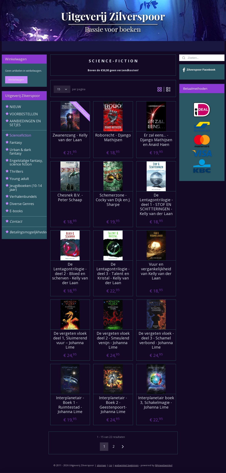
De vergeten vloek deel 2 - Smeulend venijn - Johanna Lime (112, 340)
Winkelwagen (16, 79)
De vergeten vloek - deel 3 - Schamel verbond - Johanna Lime (156, 340)
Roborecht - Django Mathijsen (113, 137)
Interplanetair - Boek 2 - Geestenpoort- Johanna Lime (113, 405)
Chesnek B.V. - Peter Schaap (70, 197)
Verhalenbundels (23, 196)
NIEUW (15, 106)
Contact (16, 221)
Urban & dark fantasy (20, 151)
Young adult (19, 178)
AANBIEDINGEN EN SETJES (25, 123)
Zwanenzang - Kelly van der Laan (70, 137)
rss (110, 465)
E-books (16, 211)
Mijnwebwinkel (163, 465)
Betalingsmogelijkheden (28, 232)
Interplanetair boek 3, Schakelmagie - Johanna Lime (156, 403)
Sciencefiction (20, 135)
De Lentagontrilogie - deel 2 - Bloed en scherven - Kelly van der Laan (70, 273)
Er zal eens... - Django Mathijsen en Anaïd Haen (156, 140)
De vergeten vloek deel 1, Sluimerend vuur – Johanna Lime (70, 340)
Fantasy (16, 142)
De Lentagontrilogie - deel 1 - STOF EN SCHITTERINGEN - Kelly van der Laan (156, 204)
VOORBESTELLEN (24, 114)
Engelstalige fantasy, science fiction (26, 162)
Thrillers (16, 171)
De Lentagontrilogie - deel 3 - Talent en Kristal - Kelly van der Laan (113, 273)
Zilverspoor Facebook (199, 70)
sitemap (101, 465)
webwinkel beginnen (127, 465)
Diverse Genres (22, 203)
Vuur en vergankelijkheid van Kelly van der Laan (156, 271)
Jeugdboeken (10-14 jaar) (26, 187)
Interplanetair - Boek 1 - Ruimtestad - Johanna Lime (70, 405)
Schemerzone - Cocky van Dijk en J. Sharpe (113, 200)
